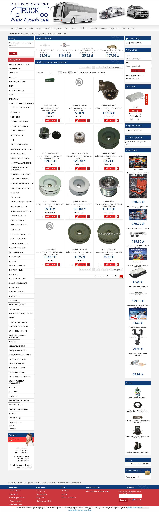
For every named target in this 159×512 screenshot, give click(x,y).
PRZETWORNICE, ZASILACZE (20, 174)
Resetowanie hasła (132, 79)
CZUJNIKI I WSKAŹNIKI (18, 131)
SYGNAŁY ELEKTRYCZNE (19, 225)
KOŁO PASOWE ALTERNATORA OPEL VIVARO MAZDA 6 (109, 205)
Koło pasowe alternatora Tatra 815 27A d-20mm (79, 253)
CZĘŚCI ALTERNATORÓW (56, 34)
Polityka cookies (16, 504)
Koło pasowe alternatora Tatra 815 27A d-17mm (109, 253)
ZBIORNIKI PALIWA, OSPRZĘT (21, 234)
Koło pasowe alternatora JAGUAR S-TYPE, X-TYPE (79, 157)
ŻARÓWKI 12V (15, 229)
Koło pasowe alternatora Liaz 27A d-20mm (108, 157)
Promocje (12, 428)
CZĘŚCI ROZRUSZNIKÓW (19, 126)
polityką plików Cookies (134, 508)
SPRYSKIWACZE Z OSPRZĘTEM (21, 211)
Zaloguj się (41, 491)
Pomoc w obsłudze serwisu (140, 464)
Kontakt (65, 494)
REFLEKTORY (15, 193)
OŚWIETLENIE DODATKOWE (20, 158)
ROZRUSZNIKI (15, 197)
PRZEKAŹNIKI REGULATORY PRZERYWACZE (20, 169)
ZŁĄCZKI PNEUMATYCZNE (20, 243)
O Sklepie (65, 491)
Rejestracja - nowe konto (135, 75)
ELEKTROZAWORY (17, 135)
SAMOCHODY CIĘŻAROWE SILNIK (22, 202)
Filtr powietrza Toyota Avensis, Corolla (135, 115)
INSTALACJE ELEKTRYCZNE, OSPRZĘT (33, 34)
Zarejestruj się (42, 494)
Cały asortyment (15, 422)
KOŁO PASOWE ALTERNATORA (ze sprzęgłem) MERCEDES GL (49, 157)
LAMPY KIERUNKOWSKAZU (20, 145)
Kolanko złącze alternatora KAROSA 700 (108, 109)
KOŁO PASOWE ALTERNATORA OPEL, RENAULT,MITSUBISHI (49, 253)
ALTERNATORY (16, 112)
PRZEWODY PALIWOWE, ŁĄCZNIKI (22, 183)
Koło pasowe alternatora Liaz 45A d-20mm (79, 205)
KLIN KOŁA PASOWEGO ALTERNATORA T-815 (50, 109)
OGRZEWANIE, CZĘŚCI (18, 154)
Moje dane (41, 498)
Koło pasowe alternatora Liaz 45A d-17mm (49, 205)
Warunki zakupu (16, 501)
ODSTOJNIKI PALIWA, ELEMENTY (21, 149)
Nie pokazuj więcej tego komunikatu (80, 510)
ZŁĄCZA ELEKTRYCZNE (18, 239)
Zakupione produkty (44, 501)
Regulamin (14, 494)
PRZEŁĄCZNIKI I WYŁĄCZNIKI (20, 188)
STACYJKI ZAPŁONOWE (18, 216)
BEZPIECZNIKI (15, 117)
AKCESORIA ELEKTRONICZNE (20, 108)
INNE (12, 140)
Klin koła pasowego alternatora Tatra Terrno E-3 (79, 109)
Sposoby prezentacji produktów (107, 276)
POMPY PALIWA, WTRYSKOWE (21, 163)
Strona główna (15, 491)
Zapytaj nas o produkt (134, 130)
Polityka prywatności (17, 498)
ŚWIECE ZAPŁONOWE (18, 220)
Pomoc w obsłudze (69, 498)
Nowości (12, 425)
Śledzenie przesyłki (132, 477)
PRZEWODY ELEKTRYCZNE (20, 179)
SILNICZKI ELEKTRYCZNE (19, 206)
